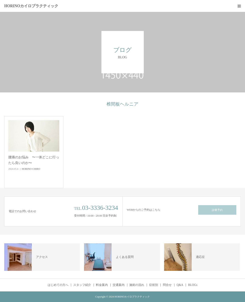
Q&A (180, 285)
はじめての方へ (58, 285)
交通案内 (119, 285)
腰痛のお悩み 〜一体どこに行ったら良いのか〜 (33, 160)
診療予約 (217, 210)
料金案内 (102, 285)
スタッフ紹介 (82, 285)
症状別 (153, 285)
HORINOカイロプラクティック (31, 6)
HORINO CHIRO (31, 168)
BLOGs (192, 285)
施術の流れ (136, 285)
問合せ (167, 285)
